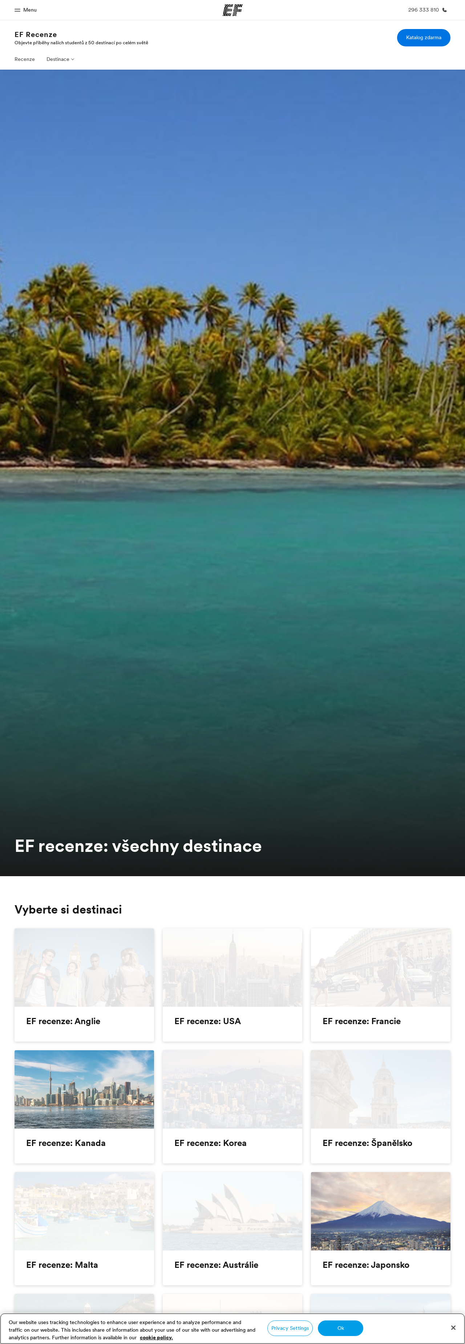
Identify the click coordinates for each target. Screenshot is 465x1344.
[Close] (453, 1328)
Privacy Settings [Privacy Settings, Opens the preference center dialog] (290, 1328)
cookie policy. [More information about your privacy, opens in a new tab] (156, 1337)
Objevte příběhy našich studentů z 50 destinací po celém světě (81, 42)
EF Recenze (36, 34)
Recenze (25, 59)
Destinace (57, 59)
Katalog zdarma (423, 37)
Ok (340, 1328)
